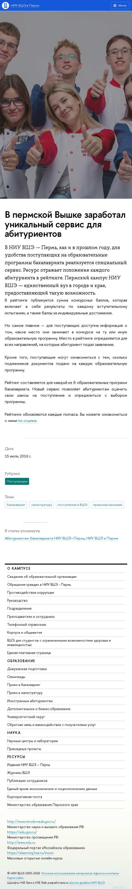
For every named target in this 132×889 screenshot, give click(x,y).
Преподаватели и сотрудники (31, 616)
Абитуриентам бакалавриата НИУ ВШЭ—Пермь (45, 538)
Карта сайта (15, 878)
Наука (13, 732)
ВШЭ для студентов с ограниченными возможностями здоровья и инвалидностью (59, 642)
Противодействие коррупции (30, 592)
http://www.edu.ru (21, 842)
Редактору (119, 887)
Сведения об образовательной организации (41, 576)
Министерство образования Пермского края (42, 804)
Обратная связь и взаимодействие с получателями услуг (51, 724)
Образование (21, 661)
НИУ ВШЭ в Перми (25, 5)
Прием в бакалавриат (24, 684)
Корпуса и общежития (24, 632)
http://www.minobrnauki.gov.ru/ (31, 821)
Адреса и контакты (106, 873)
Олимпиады (16, 676)
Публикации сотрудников (27, 780)
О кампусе (19, 568)
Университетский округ (26, 716)
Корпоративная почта (24, 796)
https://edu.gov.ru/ (22, 832)
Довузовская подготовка (27, 668)
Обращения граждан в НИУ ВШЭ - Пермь (39, 584)
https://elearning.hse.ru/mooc (30, 852)
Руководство (17, 600)
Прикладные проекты (24, 748)
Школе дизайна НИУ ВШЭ (87, 883)
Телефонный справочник (26, 624)
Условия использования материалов (67, 873)
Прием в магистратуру (25, 692)
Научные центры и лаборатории (32, 740)
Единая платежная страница (29, 652)
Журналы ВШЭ (18, 772)
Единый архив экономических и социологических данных (52, 788)
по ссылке (27, 420)
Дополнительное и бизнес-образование (38, 708)
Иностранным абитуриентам (30, 700)
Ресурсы (16, 756)
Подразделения (19, 608)
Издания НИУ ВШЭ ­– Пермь (28, 764)
